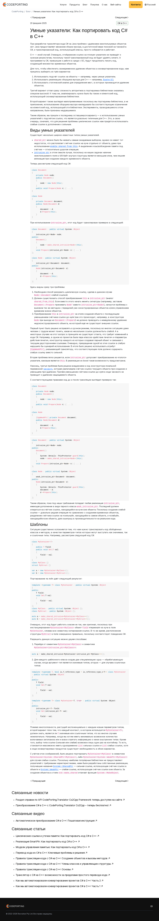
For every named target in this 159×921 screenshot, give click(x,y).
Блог (85, 4)
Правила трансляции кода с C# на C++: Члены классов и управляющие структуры (65, 863)
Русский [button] (150, 4)
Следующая (122, 17)
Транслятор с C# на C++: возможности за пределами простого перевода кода (63, 874)
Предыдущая (37, 17)
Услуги (63, 4)
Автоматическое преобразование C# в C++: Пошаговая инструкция (56, 820)
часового (48, 369)
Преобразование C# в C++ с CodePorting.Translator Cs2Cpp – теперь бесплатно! (63, 805)
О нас (104, 4)
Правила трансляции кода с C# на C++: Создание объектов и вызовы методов (63, 858)
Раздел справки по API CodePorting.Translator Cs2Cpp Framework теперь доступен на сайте (70, 799)
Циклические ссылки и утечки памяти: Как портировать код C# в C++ (57, 835)
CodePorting (17, 11)
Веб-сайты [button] (115, 4)
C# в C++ (122, 23)
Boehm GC (108, 79)
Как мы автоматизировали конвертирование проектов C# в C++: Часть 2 (60, 880)
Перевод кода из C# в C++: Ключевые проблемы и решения (52, 852)
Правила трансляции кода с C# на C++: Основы (45, 869)
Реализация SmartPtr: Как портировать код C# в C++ (48, 841)
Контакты (136, 4)
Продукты (74, 4)
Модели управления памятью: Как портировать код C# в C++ (53, 847)
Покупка (94, 4)
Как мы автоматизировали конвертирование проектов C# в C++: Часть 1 (59, 886)
